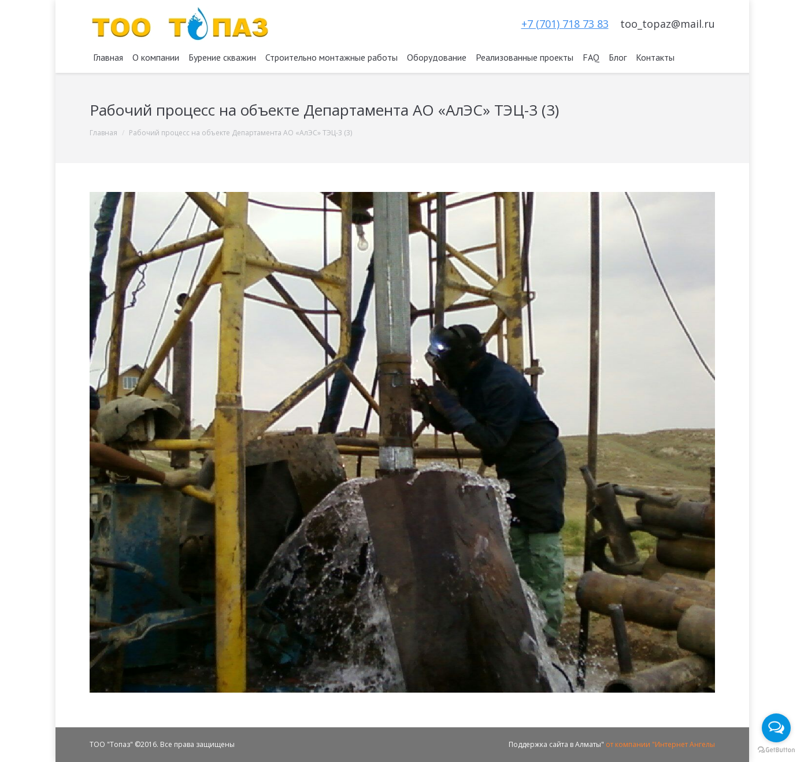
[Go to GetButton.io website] (776, 750)
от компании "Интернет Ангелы (660, 744)
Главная (103, 133)
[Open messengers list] (776, 727)
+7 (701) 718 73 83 (565, 24)
